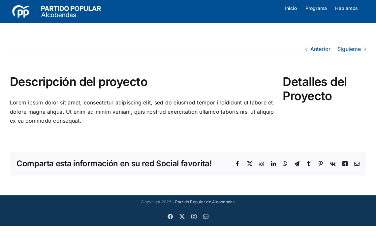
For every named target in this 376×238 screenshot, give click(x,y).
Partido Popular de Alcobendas (205, 201)
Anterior (320, 49)
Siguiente (349, 49)
